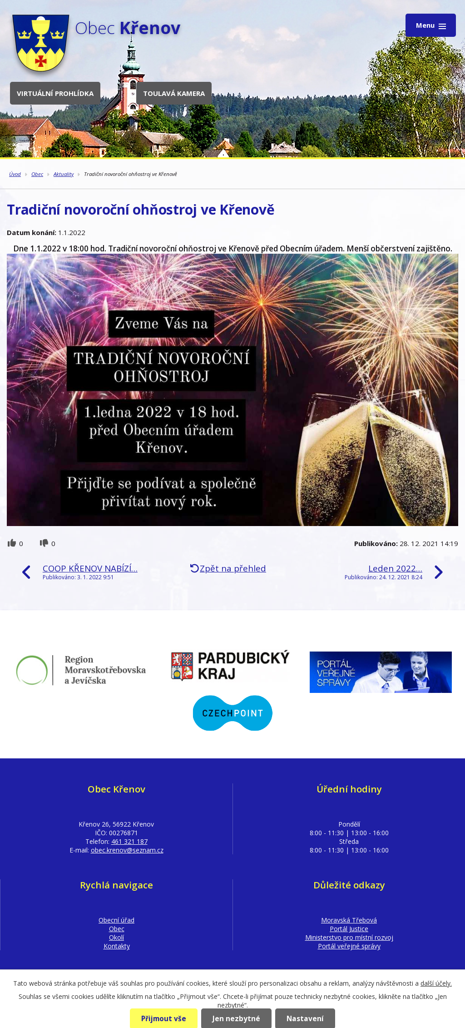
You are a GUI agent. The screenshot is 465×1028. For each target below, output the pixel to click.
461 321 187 (129, 841)
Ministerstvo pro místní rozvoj (349, 937)
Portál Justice (349, 928)
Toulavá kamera (174, 93)
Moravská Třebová (349, 920)
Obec (37, 173)
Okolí (116, 937)
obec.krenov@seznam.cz (127, 850)
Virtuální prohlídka (55, 93)
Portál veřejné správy (349, 946)
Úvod (15, 173)
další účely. (436, 983)
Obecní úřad (116, 920)
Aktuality (64, 173)
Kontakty (117, 946)
